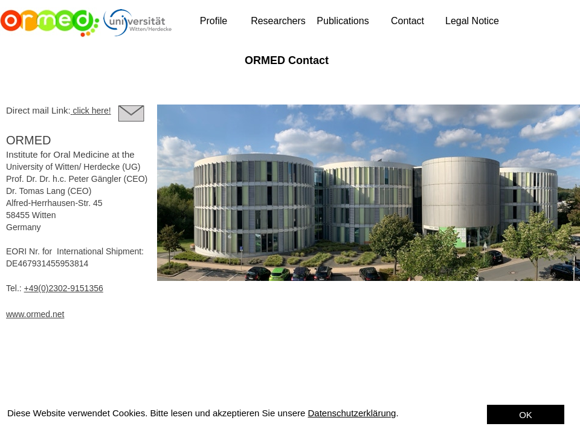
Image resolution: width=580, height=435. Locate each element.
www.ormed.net (35, 314)
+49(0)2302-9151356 (63, 288)
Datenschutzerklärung (352, 413)
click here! (92, 110)
